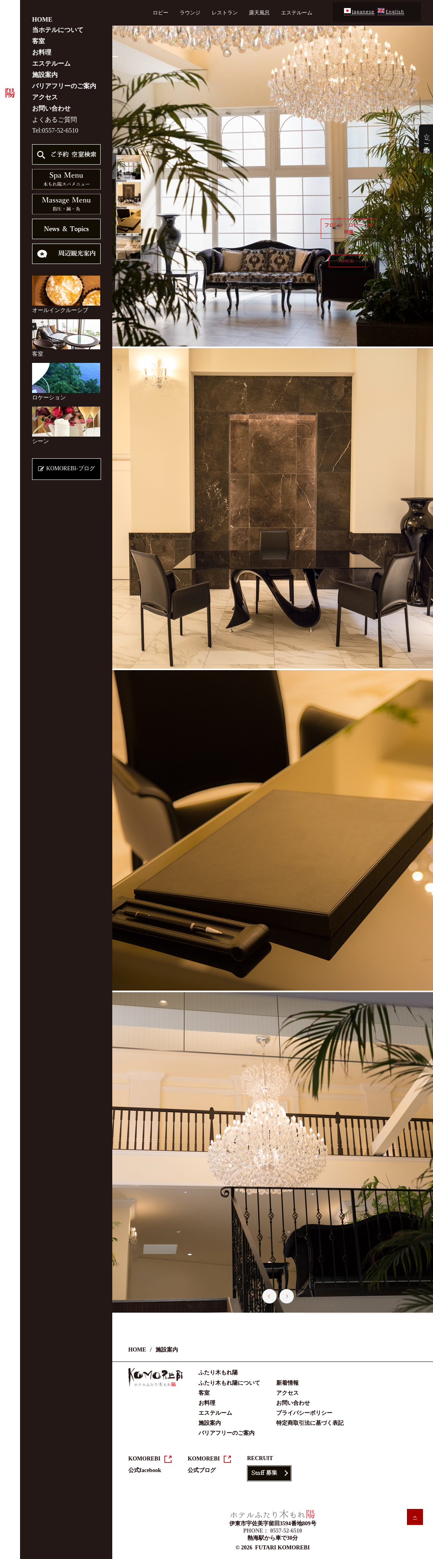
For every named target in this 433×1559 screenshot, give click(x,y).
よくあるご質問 (54, 119)
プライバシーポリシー (304, 1413)
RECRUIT (260, 1458)
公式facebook (144, 1470)
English (391, 12)
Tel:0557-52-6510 (55, 130)
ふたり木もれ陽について (229, 1383)
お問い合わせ (51, 108)
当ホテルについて (57, 29)
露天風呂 (259, 13)
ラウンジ (190, 13)
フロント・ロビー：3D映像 (349, 228)
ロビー (160, 13)
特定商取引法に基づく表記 (310, 1423)
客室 (38, 41)
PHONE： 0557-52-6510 (272, 1531)
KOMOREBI (144, 1459)
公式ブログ (202, 1470)
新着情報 (287, 1383)
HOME (42, 19)
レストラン (225, 13)
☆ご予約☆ (426, 139)
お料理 (41, 52)
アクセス (45, 97)
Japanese (359, 12)
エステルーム (51, 63)
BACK (347, 261)
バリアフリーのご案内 (64, 86)
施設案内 (45, 74)
